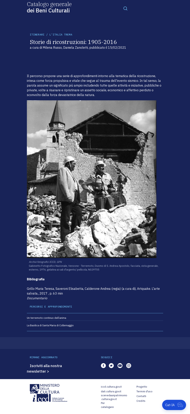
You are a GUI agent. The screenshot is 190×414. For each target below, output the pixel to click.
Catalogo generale (49, 7)
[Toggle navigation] (125, 8)
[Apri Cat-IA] (174, 405)
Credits (140, 401)
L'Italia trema (60, 34)
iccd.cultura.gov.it (111, 386)
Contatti (141, 396)
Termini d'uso (144, 391)
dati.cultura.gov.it (111, 391)
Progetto (141, 386)
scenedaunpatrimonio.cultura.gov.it (114, 397)
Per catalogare (107, 405)
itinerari (37, 34)
